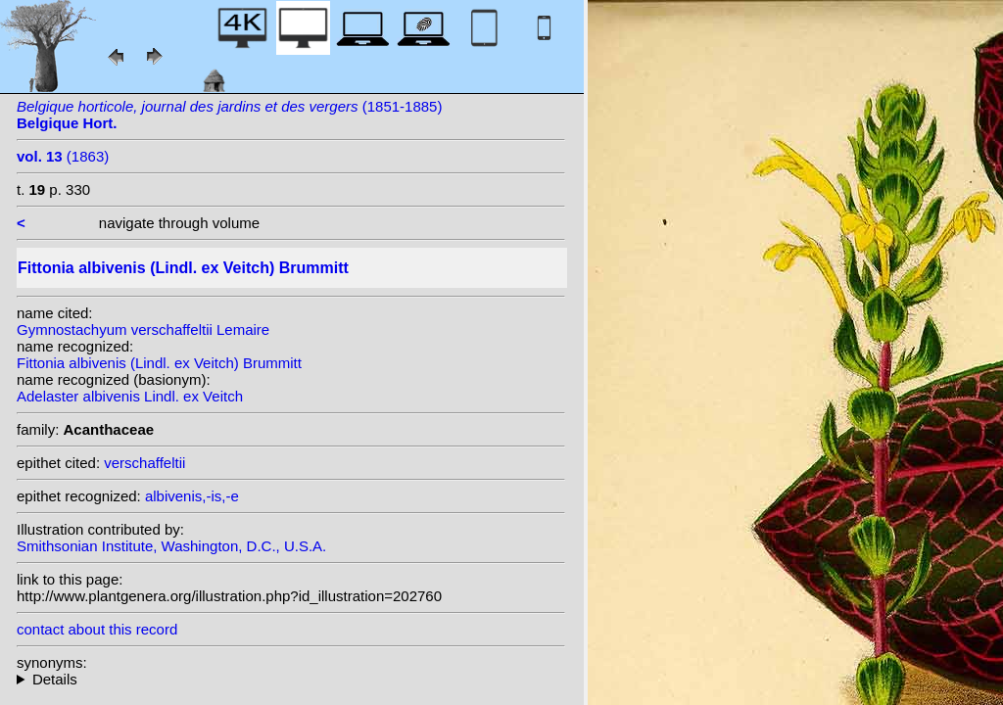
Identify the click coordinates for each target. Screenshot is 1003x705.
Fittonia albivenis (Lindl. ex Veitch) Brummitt (159, 362)
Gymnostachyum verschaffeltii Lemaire (143, 329)
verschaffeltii (144, 462)
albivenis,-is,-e (192, 496)
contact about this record (97, 629)
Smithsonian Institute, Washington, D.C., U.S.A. (171, 546)
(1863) (63, 156)
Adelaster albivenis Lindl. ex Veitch (130, 396)
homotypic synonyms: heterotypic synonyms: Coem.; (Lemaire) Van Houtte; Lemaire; (291, 679)
